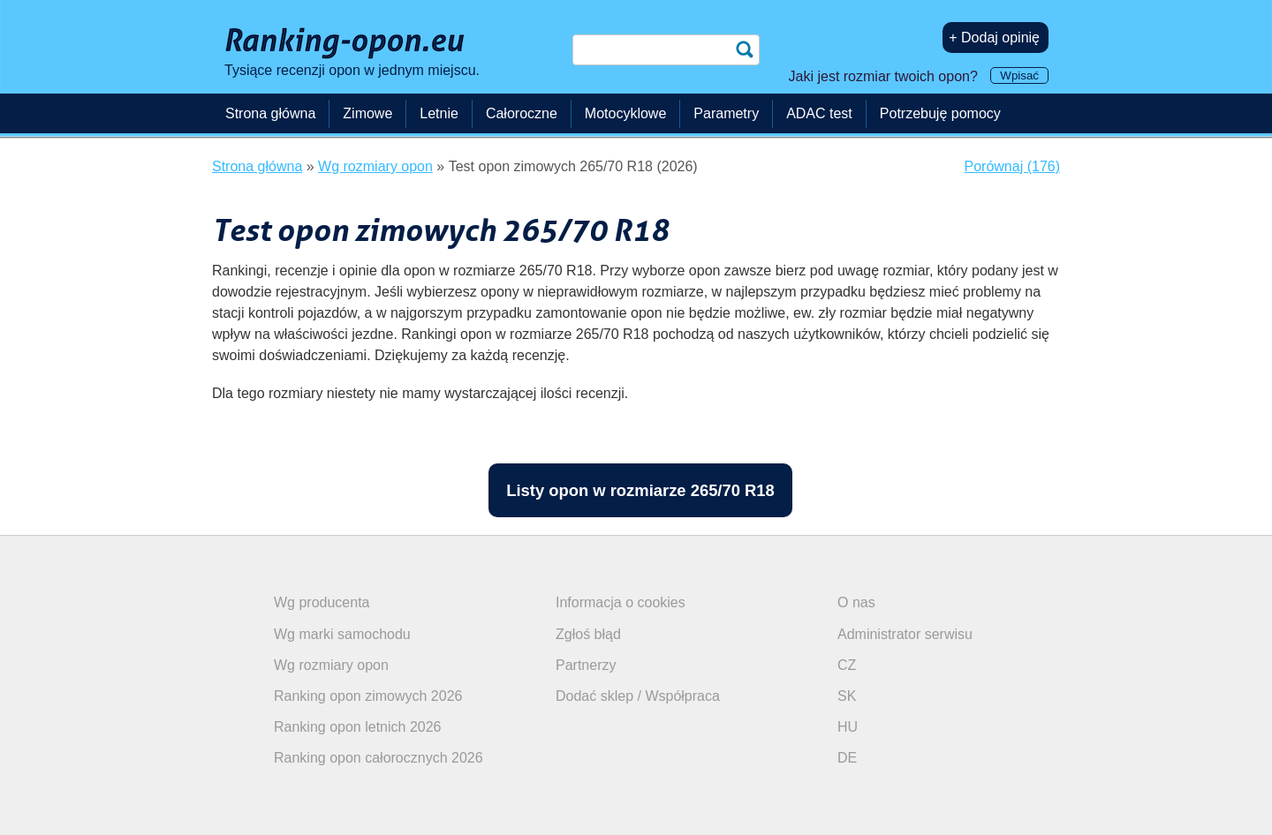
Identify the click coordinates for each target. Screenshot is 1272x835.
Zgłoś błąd (588, 634)
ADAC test (819, 113)
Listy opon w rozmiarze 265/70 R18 (640, 490)
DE (847, 757)
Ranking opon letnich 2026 (357, 726)
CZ (846, 665)
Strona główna (270, 113)
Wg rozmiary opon (331, 665)
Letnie (439, 113)
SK (846, 695)
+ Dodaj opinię (994, 37)
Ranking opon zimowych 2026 (368, 695)
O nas (856, 602)
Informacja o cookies (620, 602)
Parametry (726, 113)
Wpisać (1019, 75)
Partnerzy (586, 665)
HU (847, 726)
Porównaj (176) (1013, 166)
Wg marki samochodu (342, 634)
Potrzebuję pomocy (940, 113)
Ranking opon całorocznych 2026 (378, 757)
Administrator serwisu (905, 634)
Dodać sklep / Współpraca (638, 695)
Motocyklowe (625, 113)
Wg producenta (322, 602)
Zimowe (367, 113)
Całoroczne (521, 113)
